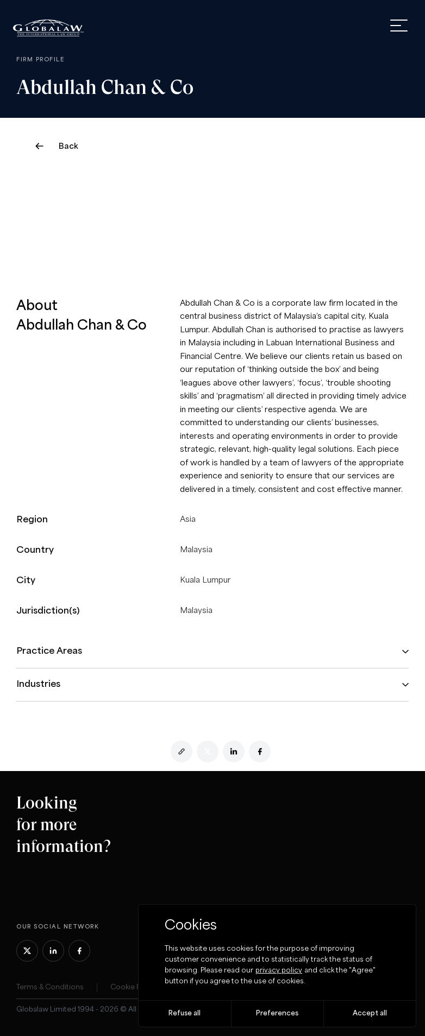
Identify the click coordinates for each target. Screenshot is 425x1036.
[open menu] (399, 25)
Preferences (277, 1013)
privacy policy (278, 970)
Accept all (370, 1013)
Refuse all (184, 1013)
